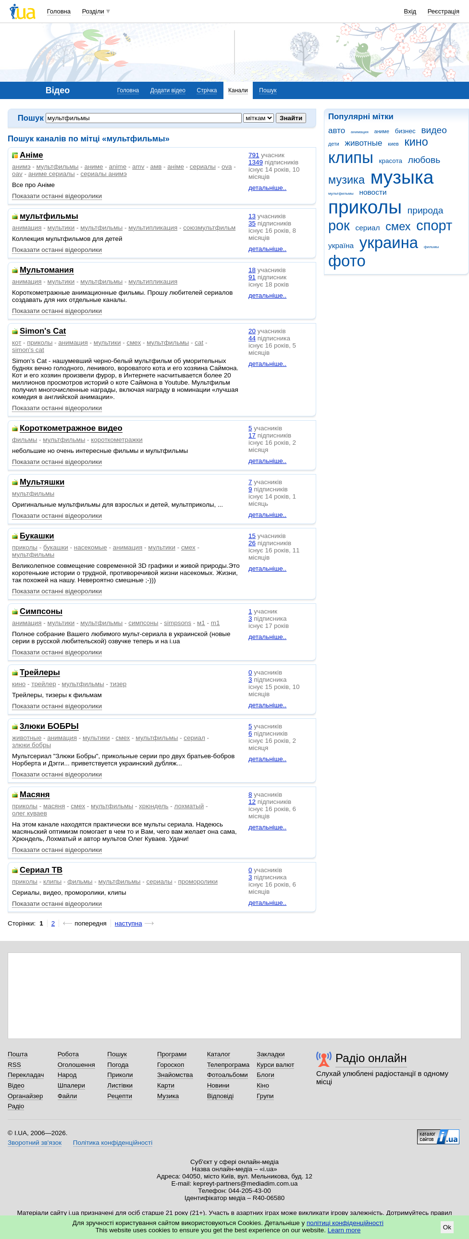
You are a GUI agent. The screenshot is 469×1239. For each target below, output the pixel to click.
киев (393, 144)
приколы (365, 207)
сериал (368, 228)
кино (416, 142)
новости (372, 192)
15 (252, 535)
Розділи (93, 11)
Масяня (35, 795)
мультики (61, 227)
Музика (168, 1096)
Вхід (410, 11)
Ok (447, 1227)
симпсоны (143, 622)
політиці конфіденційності (345, 1222)
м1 (201, 622)
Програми (171, 1054)
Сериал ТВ (41, 870)
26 (252, 543)
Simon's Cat (43, 331)
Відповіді (220, 1096)
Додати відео (167, 90)
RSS (14, 1064)
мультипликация (152, 227)
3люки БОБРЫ (49, 727)
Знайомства (175, 1074)
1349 (255, 162)
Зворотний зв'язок (35, 1142)
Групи (265, 1096)
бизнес (405, 131)
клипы (350, 157)
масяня (54, 806)
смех (397, 226)
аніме (175, 166)
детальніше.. (267, 187)
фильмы (431, 247)
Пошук (267, 90)
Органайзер (25, 1096)
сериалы (203, 166)
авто (336, 130)
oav (17, 173)
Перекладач (26, 1074)
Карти (165, 1085)
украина (388, 242)
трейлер (43, 684)
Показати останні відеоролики (57, 196)
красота (390, 160)
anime (118, 166)
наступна (128, 923)
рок (339, 225)
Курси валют (275, 1064)
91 (252, 277)
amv (138, 166)
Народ (67, 1074)
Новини (218, 1085)
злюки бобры (31, 745)
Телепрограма (228, 1064)
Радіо (16, 1106)
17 (252, 435)
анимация (360, 132)
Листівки (120, 1085)
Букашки (37, 536)
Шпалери (71, 1085)
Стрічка (207, 90)
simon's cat (28, 349)
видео (434, 130)
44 (252, 338)
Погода (117, 1064)
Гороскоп (170, 1064)
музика (346, 180)
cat (199, 342)
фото (347, 261)
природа (425, 210)
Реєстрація (443, 11)
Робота (68, 1054)
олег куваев (29, 813)
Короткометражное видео (71, 429)
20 (252, 331)
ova (227, 166)
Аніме (31, 155)
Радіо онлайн (371, 1057)
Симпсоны (41, 612)
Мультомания (47, 270)
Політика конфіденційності (112, 1142)
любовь (424, 160)
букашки (55, 547)
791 (253, 155)
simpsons (177, 622)
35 (252, 223)
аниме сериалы (51, 173)
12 (252, 801)
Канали (238, 90)
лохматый (189, 806)
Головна (59, 11)
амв (155, 166)
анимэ (21, 166)
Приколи (120, 1074)
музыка (402, 177)
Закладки (270, 1054)
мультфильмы (341, 193)
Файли (67, 1096)
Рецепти (119, 1096)
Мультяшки (42, 482)
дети (333, 144)
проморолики (198, 881)
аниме (381, 131)
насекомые (90, 547)
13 (252, 216)
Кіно (263, 1085)
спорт (434, 225)
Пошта (17, 1054)
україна (341, 245)
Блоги (265, 1074)
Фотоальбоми (227, 1074)
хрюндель (153, 806)
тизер (118, 684)
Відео (16, 1085)
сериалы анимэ (104, 173)
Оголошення (76, 1064)
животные (364, 143)
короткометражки (117, 439)
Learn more (344, 1230)
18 (252, 270)
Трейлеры (40, 673)
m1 (215, 622)
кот (16, 342)
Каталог (219, 1054)
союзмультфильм (209, 227)
